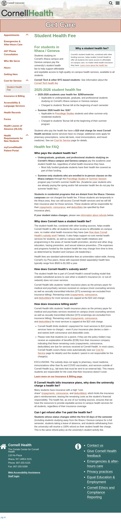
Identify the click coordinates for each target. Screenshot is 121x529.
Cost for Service (13, 81)
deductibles (77, 207)
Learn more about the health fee (93, 65)
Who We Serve (12, 61)
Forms (7, 119)
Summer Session (98, 179)
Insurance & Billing (14, 96)
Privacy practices (100, 471)
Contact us (95, 445)
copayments (45, 207)
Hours (7, 68)
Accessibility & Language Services (14, 104)
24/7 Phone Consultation (11, 53)
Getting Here (11, 74)
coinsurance (59, 207)
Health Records (12, 112)
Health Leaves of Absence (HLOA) (13, 127)
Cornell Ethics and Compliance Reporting (101, 492)
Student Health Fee (14, 88)
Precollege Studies (64, 113)
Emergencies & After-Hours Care (13, 43)
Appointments (11, 35)
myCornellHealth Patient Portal (13, 149)
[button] (111, 3)
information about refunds (94, 215)
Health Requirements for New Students (13, 138)
